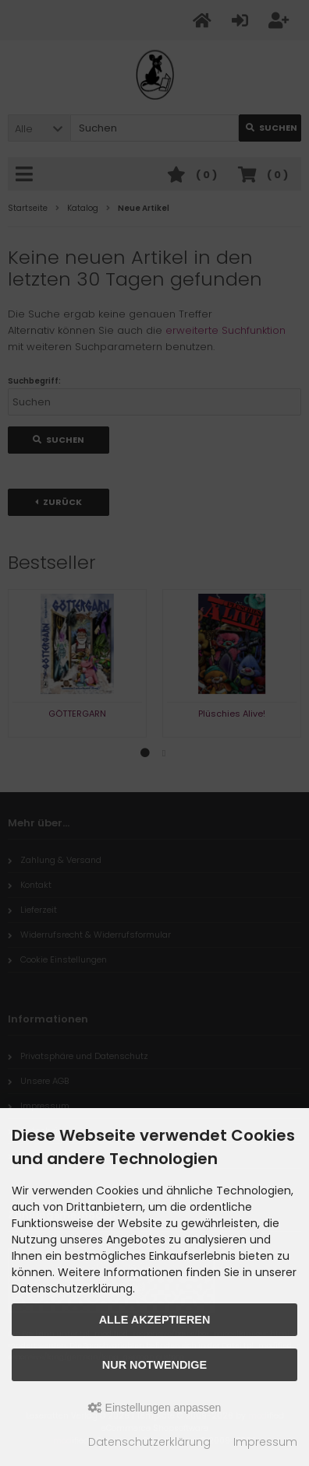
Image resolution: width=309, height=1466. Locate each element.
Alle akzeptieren (155, 1319)
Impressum (265, 1442)
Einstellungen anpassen (155, 1407)
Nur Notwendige (154, 1365)
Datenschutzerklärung (149, 1442)
